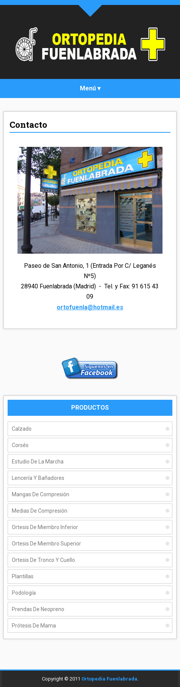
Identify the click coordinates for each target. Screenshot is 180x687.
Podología (24, 593)
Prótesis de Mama (34, 626)
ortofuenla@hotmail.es (90, 307)
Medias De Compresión (39, 511)
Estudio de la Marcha (38, 462)
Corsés (20, 445)
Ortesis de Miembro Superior (46, 544)
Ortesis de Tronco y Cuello (43, 560)
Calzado (22, 429)
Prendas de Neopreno (38, 609)
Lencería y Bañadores (38, 478)
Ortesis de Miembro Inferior (45, 527)
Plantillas (22, 576)
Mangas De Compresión (40, 494)
